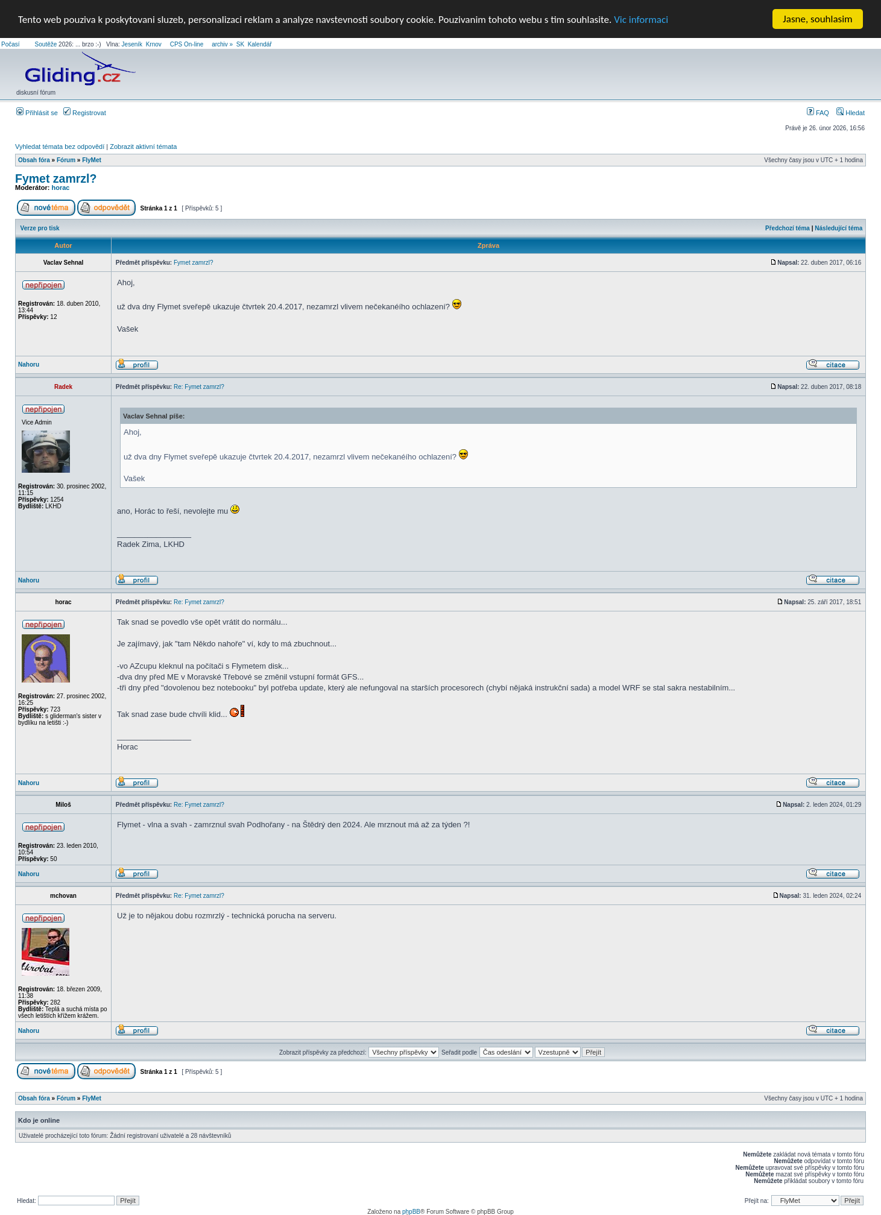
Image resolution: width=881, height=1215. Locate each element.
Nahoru (28, 364)
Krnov (154, 44)
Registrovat (84, 112)
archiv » (222, 44)
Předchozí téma (787, 227)
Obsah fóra (34, 160)
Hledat (850, 112)
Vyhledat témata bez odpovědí (59, 146)
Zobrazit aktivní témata (143, 146)
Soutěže (46, 44)
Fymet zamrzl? (55, 178)
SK (240, 44)
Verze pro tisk (40, 227)
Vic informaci (641, 19)
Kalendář (260, 44)
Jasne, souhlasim (817, 19)
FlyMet (91, 160)
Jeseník (132, 44)
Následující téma (838, 227)
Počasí (10, 44)
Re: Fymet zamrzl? (199, 386)
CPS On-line (187, 44)
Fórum (66, 160)
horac (61, 187)
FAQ (818, 112)
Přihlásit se (37, 112)
